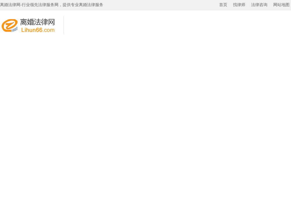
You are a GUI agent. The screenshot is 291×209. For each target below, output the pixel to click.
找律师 (239, 5)
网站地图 (281, 5)
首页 (223, 5)
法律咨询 (259, 5)
